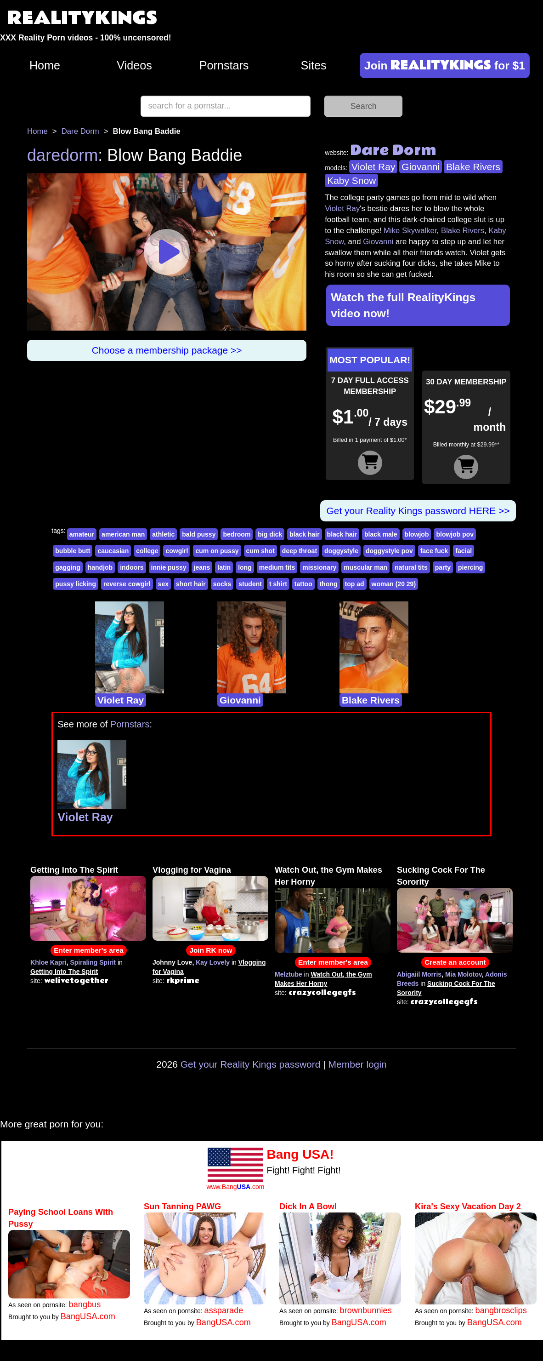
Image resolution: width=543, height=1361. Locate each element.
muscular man (365, 567)
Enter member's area (89, 950)
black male (380, 534)
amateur (81, 534)
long (245, 567)
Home (44, 65)
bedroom (236, 534)
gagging (67, 567)
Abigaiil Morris (419, 974)
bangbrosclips (501, 1310)
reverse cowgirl (127, 584)
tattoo (303, 584)
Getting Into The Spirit (74, 870)
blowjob (417, 534)
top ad (354, 584)
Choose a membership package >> (167, 350)
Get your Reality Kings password (251, 1064)
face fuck (434, 551)
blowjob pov (455, 534)
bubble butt (72, 551)
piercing (470, 567)
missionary (319, 567)
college (147, 551)
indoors (131, 567)
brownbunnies (366, 1310)
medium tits (277, 567)
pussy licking (75, 584)
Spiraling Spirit (93, 962)
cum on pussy (216, 551)
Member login (357, 1064)
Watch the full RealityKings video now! (403, 305)
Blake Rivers (473, 166)
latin (224, 567)
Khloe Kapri (48, 962)
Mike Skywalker (410, 230)
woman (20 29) (394, 584)
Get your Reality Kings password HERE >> (417, 510)
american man (123, 534)
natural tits (411, 567)
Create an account (455, 962)
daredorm (62, 155)
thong (329, 584)
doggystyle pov (389, 551)
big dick (270, 534)
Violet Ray (373, 166)
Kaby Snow (351, 180)
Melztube (288, 974)
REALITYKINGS (82, 18)
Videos (134, 65)
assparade (223, 1310)
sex (163, 584)
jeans (202, 567)
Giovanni (421, 166)
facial (463, 551)
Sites (314, 65)
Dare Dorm (80, 131)
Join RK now (210, 950)
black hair (304, 534)
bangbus (85, 1304)
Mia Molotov (463, 974)
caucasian (113, 551)
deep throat (299, 551)
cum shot (260, 551)
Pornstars (224, 65)
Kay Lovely (213, 962)
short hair (191, 584)
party (443, 567)
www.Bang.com (235, 1186)
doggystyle (341, 551)
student (250, 584)
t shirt (278, 584)
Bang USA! (300, 1154)
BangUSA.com (88, 1316)
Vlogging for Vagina (192, 870)
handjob (100, 567)
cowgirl (176, 551)
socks (222, 584)
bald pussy (198, 534)
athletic (163, 534)
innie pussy (169, 567)
